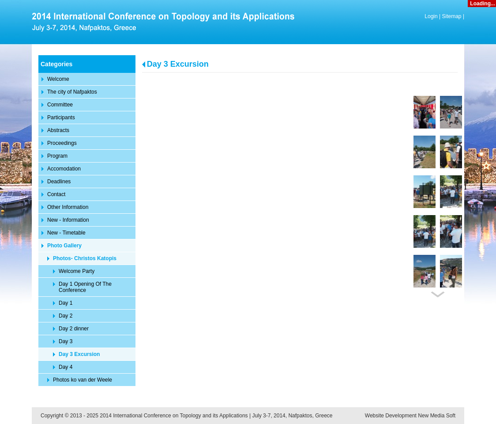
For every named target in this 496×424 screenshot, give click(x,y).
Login (431, 16)
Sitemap (452, 16)
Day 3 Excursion (178, 64)
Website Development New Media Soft (410, 416)
